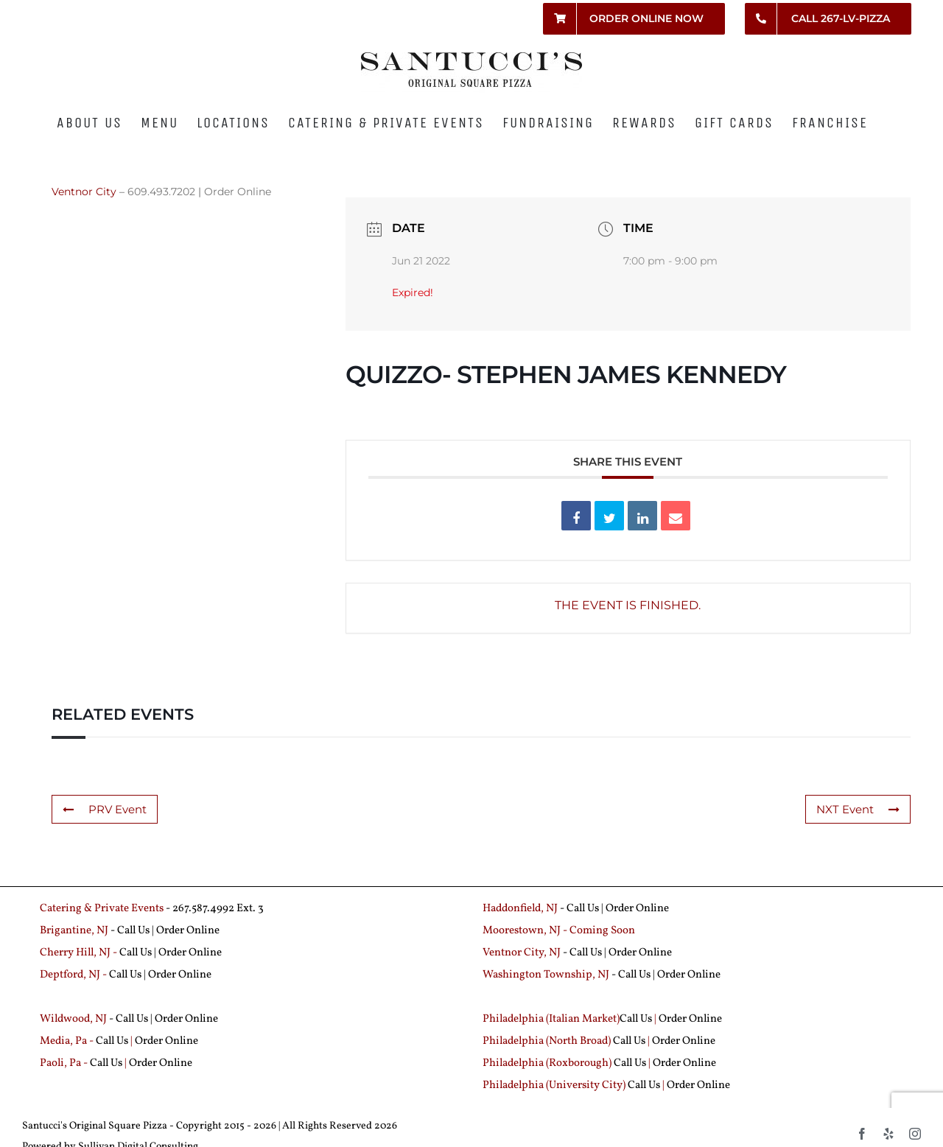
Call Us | (136, 931)
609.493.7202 (161, 191)
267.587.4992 (203, 908)
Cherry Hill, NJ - (79, 953)
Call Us (583, 908)
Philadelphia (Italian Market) (551, 1019)
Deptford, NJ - (74, 975)
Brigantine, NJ (74, 931)
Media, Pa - (67, 1041)
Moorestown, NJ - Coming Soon (559, 931)
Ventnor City (84, 191)
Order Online (237, 191)
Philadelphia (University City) (555, 1085)
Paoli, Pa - (64, 1063)
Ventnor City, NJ (522, 953)
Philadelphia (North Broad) (547, 1041)
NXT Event (858, 809)
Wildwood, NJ (73, 1019)
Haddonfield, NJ (521, 908)
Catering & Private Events (102, 908)
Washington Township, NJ (546, 975)
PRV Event (105, 809)
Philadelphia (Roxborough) (547, 1063)
